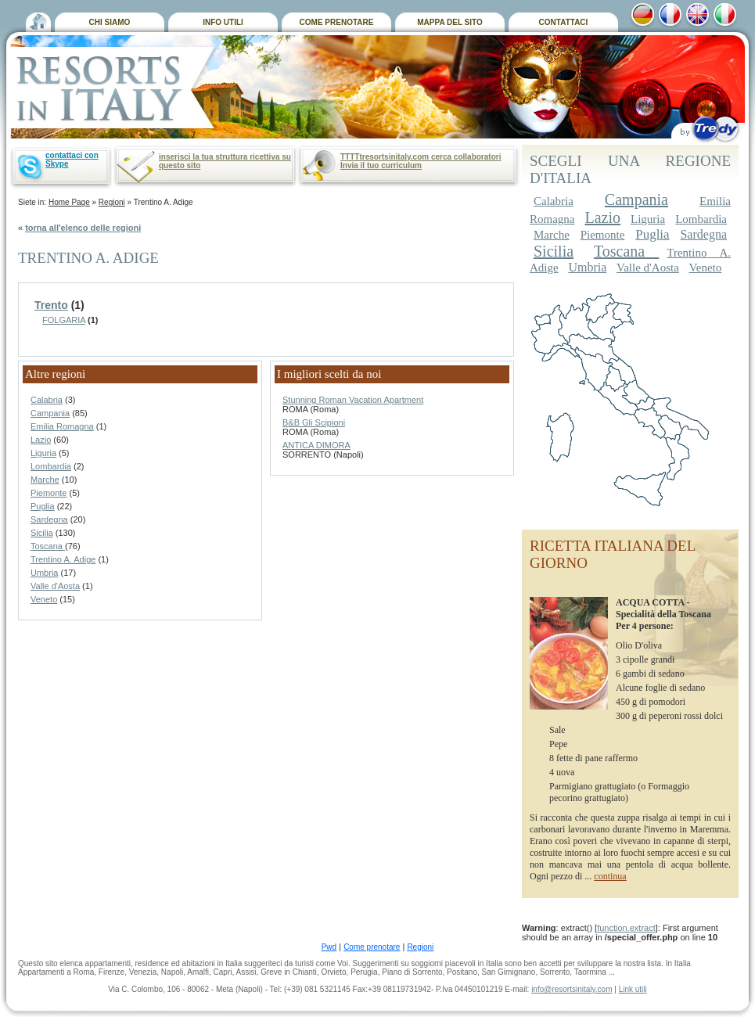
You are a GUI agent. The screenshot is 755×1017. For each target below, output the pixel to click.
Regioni (112, 202)
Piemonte (49, 493)
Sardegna (49, 519)
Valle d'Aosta (55, 586)
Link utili (633, 989)
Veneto (44, 599)
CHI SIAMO (110, 22)
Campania (50, 413)
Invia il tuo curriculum (381, 165)
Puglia (43, 506)
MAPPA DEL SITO (450, 22)
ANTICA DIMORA (316, 445)
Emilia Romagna (62, 426)
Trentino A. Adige (63, 559)
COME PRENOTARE (337, 22)
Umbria (44, 572)
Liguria (43, 453)
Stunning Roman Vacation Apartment (352, 399)
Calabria (47, 399)
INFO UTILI (223, 22)
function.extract (626, 928)
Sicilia (42, 532)
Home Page (69, 202)
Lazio (41, 439)
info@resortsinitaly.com (571, 989)
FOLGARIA (63, 320)
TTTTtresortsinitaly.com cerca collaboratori (420, 157)
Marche (45, 479)
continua (610, 876)
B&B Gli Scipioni (313, 422)
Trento (51, 305)
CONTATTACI (563, 22)
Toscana (48, 546)
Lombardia (51, 466)
